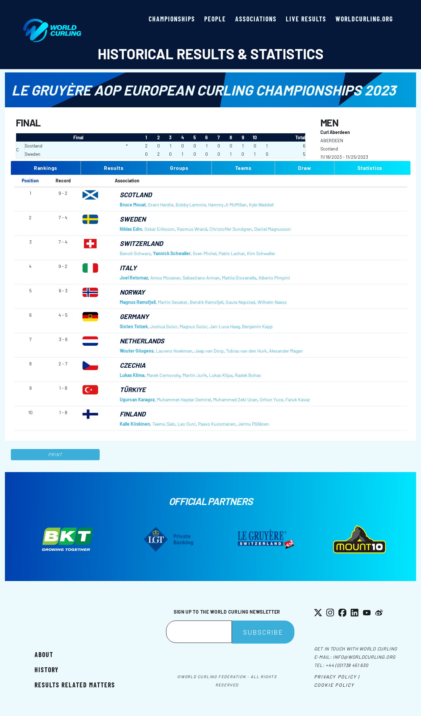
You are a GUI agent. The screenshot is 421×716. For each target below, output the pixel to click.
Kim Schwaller (261, 253)
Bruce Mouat (133, 204)
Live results (306, 19)
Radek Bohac (248, 375)
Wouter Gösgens (137, 351)
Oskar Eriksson (159, 229)
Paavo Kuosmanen (216, 424)
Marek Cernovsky (163, 375)
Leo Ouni (187, 424)
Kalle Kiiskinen (135, 424)
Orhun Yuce (271, 399)
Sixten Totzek (134, 326)
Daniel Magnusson (272, 229)
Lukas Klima (132, 375)
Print (55, 454)
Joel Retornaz (134, 277)
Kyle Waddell (261, 204)
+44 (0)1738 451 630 (347, 665)
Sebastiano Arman (201, 277)
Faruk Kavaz (297, 399)
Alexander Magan (286, 351)
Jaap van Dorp (209, 351)
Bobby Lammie (191, 204)
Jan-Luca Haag (225, 326)
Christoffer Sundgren (231, 229)
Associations (256, 19)
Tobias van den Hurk (246, 351)
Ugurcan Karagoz (137, 399)
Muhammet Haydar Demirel (184, 399)
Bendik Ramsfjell (206, 302)
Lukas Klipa (221, 375)
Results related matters (75, 685)
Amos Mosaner (165, 277)
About (44, 654)
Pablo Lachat (232, 253)
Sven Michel (204, 253)
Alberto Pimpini (274, 277)
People (215, 19)
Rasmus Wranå (192, 229)
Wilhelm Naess (272, 302)
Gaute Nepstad (240, 302)
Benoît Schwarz (135, 253)
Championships (172, 19)
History (47, 670)
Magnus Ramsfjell (138, 302)
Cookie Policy (334, 685)
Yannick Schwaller (171, 253)
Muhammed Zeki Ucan (235, 399)
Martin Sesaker (172, 302)
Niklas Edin (131, 229)
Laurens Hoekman (174, 351)
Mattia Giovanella (239, 277)
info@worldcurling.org (364, 657)
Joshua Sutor (163, 326)
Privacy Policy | (337, 676)
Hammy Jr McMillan (227, 204)
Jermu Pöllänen (253, 424)
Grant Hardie (160, 204)
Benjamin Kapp (257, 326)
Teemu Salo (163, 424)
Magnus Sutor (193, 326)
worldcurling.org (364, 19)
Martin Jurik (195, 375)
